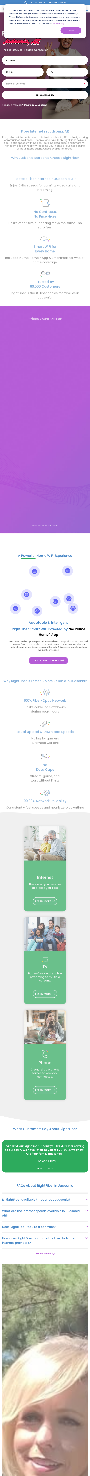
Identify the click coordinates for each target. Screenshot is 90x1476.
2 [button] (41, 1168)
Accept (71, 30)
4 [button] (46, 1168)
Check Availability (46, 660)
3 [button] (43, 1168)
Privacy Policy (58, 23)
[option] (45, 1153)
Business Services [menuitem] (57, 2)
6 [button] (51, 1168)
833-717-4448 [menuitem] (38, 2)
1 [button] (38, 1168)
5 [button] (49, 1168)
